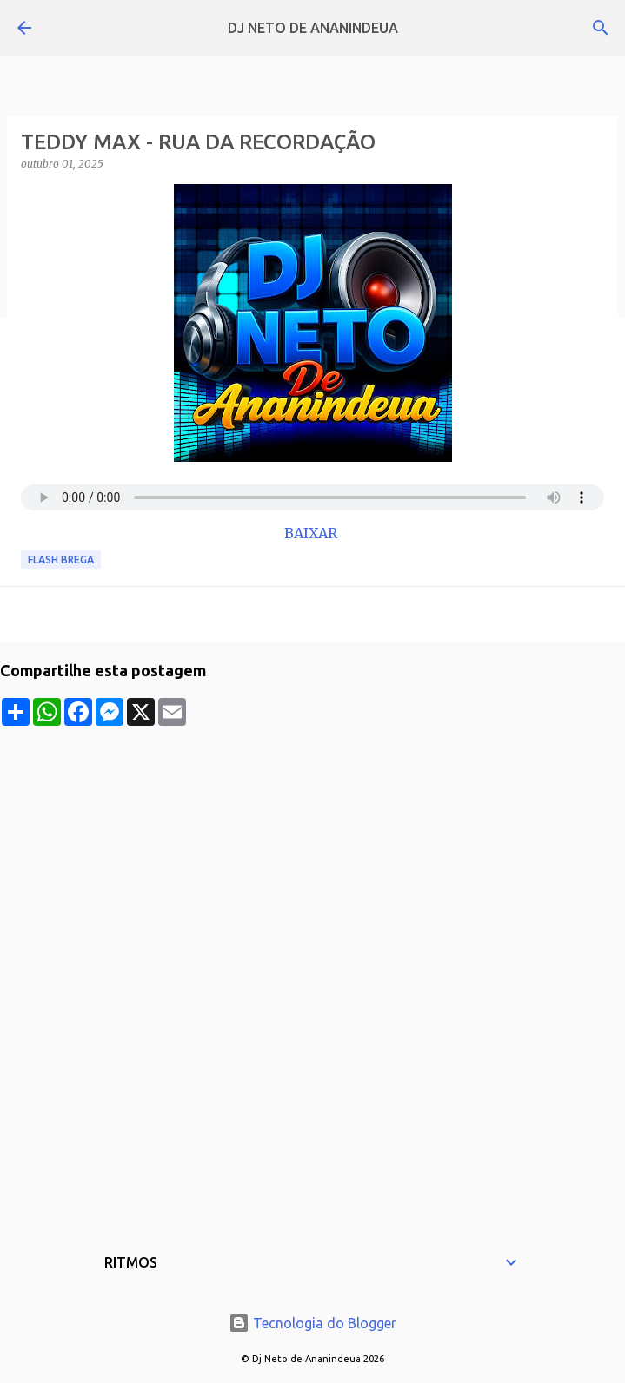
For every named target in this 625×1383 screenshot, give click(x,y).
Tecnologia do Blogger (312, 1323)
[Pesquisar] (600, 28)
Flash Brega (61, 559)
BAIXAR (312, 533)
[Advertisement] (312, 847)
